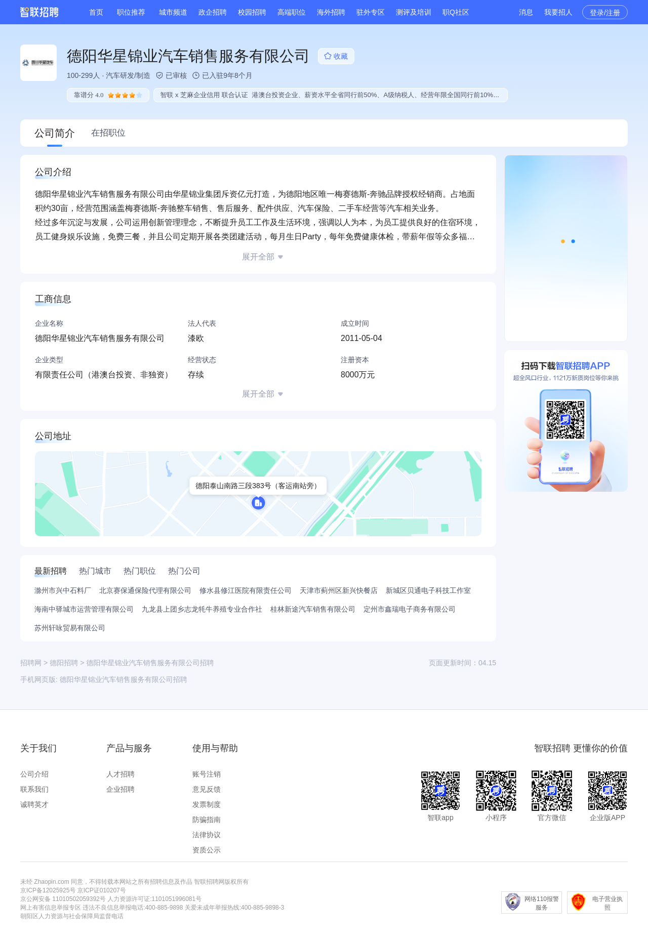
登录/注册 (605, 13)
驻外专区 (370, 12)
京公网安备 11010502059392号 (63, 899)
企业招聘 (120, 789)
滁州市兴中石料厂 (62, 590)
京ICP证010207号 (101, 890)
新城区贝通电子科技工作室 (428, 590)
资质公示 (206, 850)
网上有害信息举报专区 (50, 907)
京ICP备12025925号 (47, 890)
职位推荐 (131, 12)
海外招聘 (331, 12)
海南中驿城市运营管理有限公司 (84, 609)
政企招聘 (212, 12)
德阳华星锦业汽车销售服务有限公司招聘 (123, 679)
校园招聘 (252, 12)
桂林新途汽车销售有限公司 (312, 609)
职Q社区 (455, 12)
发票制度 (206, 804)
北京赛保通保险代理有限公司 (145, 590)
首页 (96, 12)
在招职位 (108, 133)
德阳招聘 (64, 663)
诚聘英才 (34, 804)
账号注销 (206, 774)
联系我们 (34, 789)
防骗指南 (206, 819)
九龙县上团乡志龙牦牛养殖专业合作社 (202, 609)
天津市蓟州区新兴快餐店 (339, 590)
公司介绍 (34, 774)
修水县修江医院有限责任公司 (245, 590)
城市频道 (173, 12)
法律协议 (206, 835)
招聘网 (31, 663)
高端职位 (291, 12)
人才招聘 (120, 774)
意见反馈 (206, 789)
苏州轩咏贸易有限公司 (69, 628)
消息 (526, 12)
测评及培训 (413, 12)
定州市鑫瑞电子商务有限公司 (409, 609)
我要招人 (558, 12)
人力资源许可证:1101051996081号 (154, 899)
